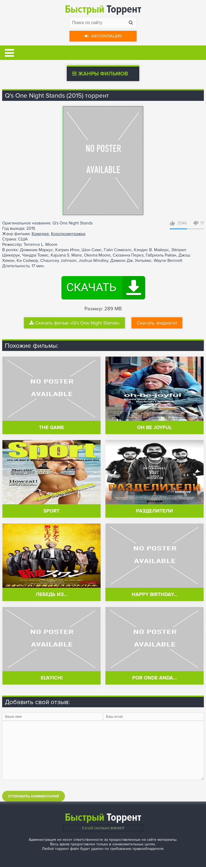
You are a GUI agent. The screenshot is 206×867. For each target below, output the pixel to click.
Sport (51, 511)
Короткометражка (68, 233)
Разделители (154, 511)
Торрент (103, 9)
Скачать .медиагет (157, 323)
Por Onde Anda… (154, 678)
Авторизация (103, 36)
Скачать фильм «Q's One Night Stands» (74, 323)
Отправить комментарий (33, 796)
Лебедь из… (51, 594)
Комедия (40, 233)
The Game (51, 428)
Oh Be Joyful (154, 428)
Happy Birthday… (154, 594)
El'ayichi (51, 678)
